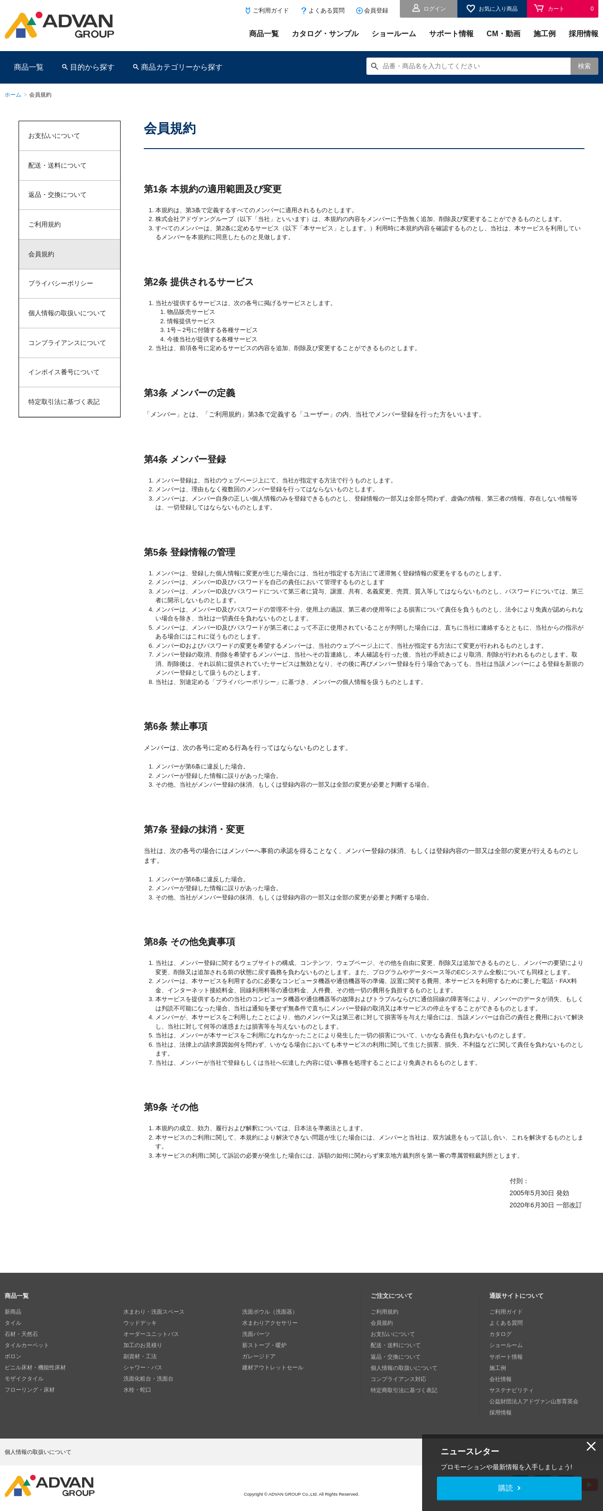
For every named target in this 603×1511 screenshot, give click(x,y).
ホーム (13, 94)
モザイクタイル (24, 1378)
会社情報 (500, 1378)
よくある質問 (326, 10)
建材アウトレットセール (272, 1367)
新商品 (13, 1312)
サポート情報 (451, 34)
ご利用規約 (44, 224)
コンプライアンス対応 (398, 1378)
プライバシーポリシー (60, 284)
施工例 (544, 34)
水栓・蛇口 (137, 1390)
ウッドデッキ (140, 1323)
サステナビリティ (511, 1390)
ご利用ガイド (271, 10)
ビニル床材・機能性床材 (35, 1367)
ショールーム (394, 34)
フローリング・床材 (30, 1390)
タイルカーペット (27, 1345)
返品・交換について (57, 195)
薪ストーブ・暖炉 (264, 1345)
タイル (13, 1323)
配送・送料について (57, 165)
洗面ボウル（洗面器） (270, 1312)
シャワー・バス (142, 1367)
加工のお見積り (142, 1345)
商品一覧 (264, 34)
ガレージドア (259, 1356)
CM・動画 (503, 34)
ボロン (13, 1356)
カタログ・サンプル (325, 34)
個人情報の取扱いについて (67, 314)
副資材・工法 (140, 1356)
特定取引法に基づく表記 (64, 403)
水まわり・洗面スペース (154, 1312)
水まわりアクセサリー (270, 1323)
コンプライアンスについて (67, 343)
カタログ (500, 1334)
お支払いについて (54, 135)
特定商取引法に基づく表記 (404, 1390)
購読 (505, 1488)
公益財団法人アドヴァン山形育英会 (533, 1401)
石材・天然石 (21, 1334)
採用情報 (583, 34)
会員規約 (41, 254)
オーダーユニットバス (151, 1334)
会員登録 (376, 10)
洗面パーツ (256, 1334)
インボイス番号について (64, 373)
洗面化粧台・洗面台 (148, 1378)
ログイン (434, 9)
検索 (584, 66)
